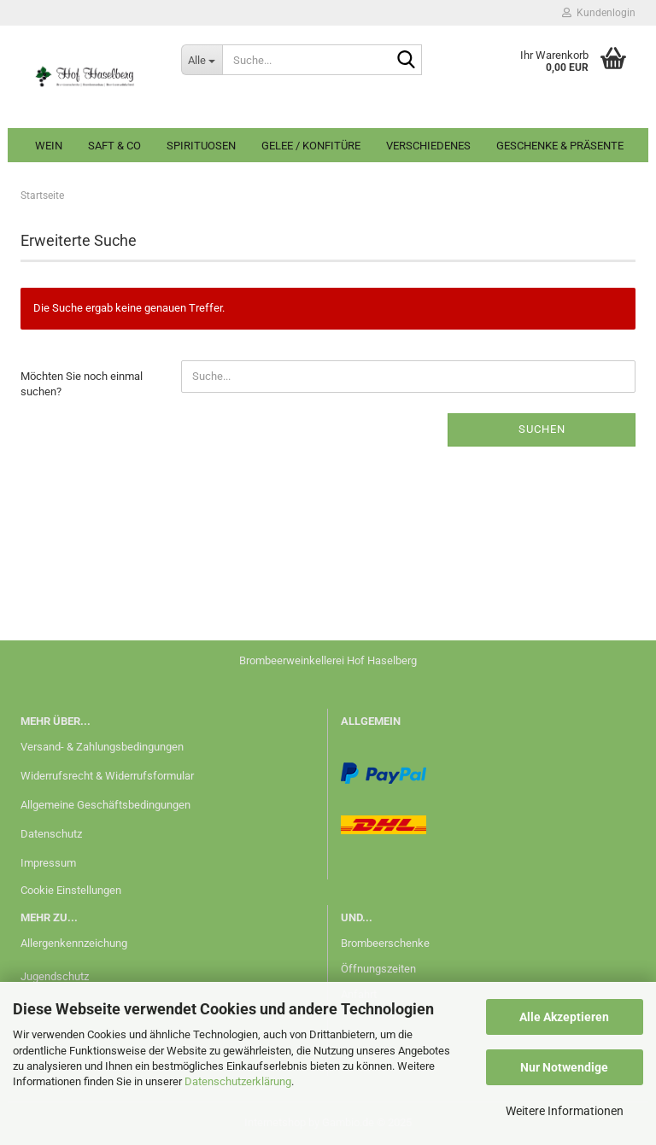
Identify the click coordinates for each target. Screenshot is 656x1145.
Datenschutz (51, 833)
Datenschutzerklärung (237, 1081)
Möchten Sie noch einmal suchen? (81, 384)
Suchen (541, 429)
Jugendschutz (54, 976)
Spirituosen (201, 145)
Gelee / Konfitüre (310, 145)
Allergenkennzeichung (73, 943)
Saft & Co (114, 145)
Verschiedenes (428, 145)
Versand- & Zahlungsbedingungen (102, 746)
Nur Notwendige (564, 1067)
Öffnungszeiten (378, 968)
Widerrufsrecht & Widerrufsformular (107, 775)
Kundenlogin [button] (599, 13)
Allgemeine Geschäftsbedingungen (105, 804)
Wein (48, 145)
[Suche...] (201, 59)
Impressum (48, 862)
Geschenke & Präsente (560, 145)
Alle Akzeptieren (564, 1017)
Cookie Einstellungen (70, 890)
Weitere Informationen (565, 1111)
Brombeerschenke (385, 943)
